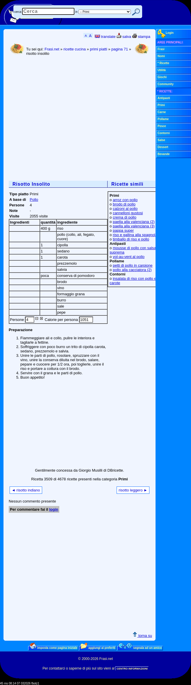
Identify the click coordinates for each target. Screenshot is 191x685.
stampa (141, 36)
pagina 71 (119, 49)
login (53, 509)
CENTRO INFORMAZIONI (132, 668)
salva (124, 36)
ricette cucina (74, 49)
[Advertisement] (54, 118)
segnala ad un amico (140, 647)
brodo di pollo (124, 204)
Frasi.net (51, 49)
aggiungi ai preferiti (98, 647)
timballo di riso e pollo (131, 239)
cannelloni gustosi (128, 213)
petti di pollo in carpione (133, 265)
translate (105, 36)
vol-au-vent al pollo (128, 256)
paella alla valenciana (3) (134, 226)
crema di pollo (124, 217)
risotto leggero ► (133, 490)
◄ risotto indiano (26, 490)
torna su (142, 635)
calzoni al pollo (125, 208)
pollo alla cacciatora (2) (132, 270)
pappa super (123, 230)
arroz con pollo (125, 200)
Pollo (34, 199)
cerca (17, 11)
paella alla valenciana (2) (134, 221)
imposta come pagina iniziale (53, 647)
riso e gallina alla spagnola (135, 235)
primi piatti (98, 49)
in (76, 11)
